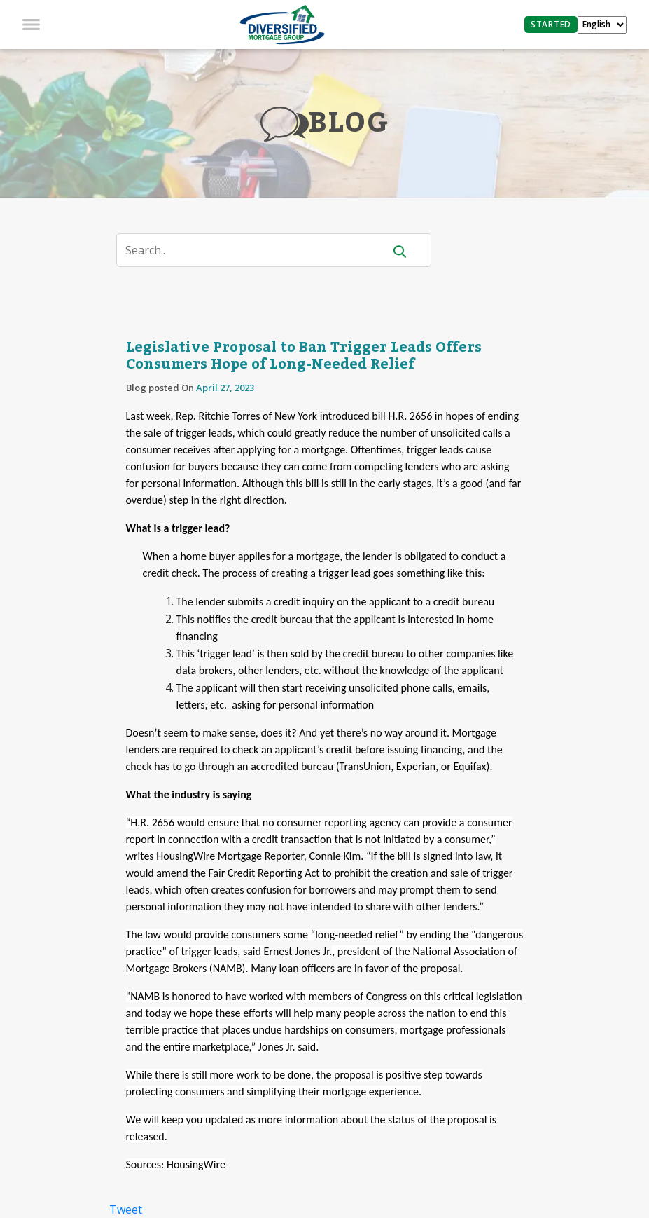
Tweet (125, 1209)
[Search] (258, 250)
